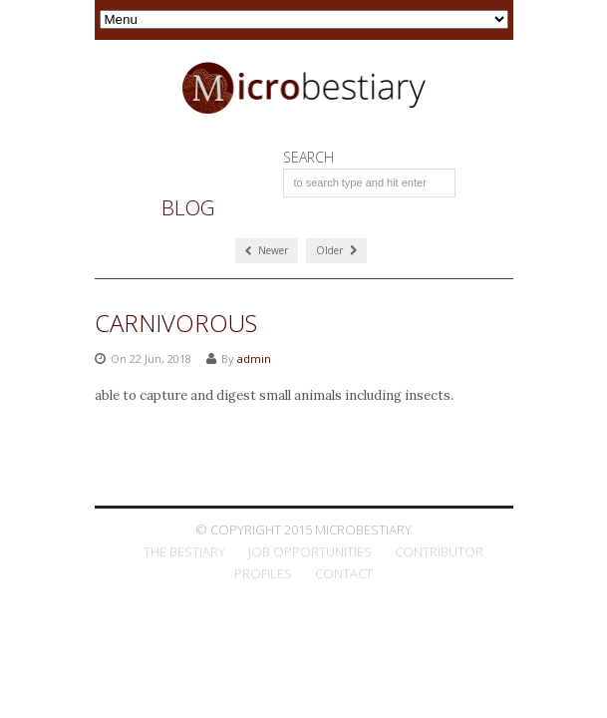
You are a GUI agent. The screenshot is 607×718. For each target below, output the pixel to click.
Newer (266, 250)
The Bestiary (184, 551)
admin (254, 358)
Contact (344, 573)
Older (336, 250)
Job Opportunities (310, 551)
